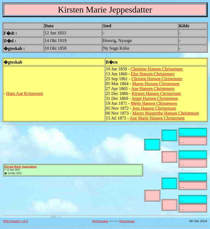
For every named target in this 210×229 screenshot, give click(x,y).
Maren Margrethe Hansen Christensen (165, 113)
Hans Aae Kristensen (24, 93)
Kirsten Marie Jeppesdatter (20, 166)
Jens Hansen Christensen (154, 108)
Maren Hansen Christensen (155, 83)
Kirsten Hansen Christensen (156, 93)
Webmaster (100, 221)
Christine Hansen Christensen (157, 69)
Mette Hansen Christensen (154, 103)
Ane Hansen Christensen (152, 88)
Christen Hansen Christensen (156, 78)
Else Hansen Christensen (152, 74)
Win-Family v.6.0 (15, 221)
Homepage (127, 221)
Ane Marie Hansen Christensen (157, 118)
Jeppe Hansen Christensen (155, 98)
